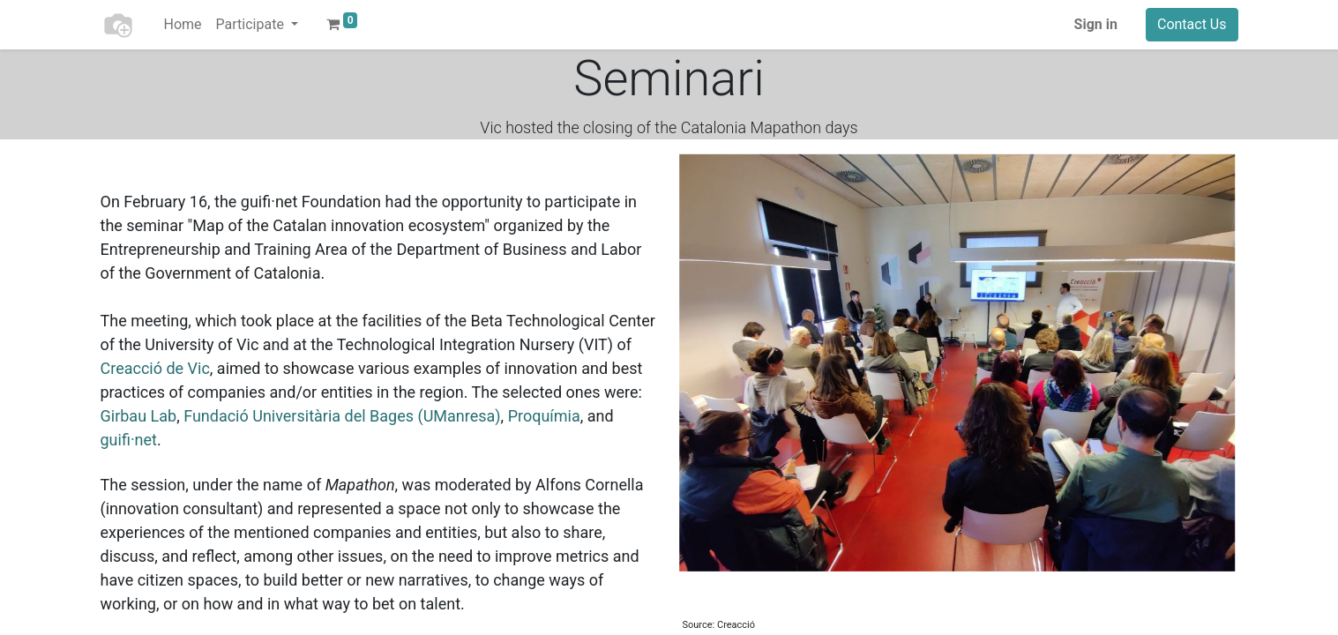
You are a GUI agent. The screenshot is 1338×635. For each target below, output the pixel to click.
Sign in (1095, 24)
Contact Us (1192, 24)
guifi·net (129, 439)
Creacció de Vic (155, 368)
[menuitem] (183, 24)
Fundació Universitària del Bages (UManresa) (341, 416)
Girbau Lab (139, 416)
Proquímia (544, 416)
